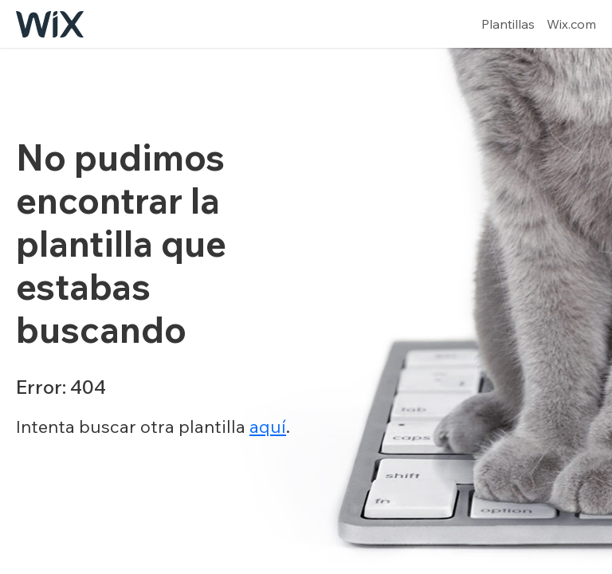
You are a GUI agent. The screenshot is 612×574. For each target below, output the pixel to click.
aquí (267, 426)
